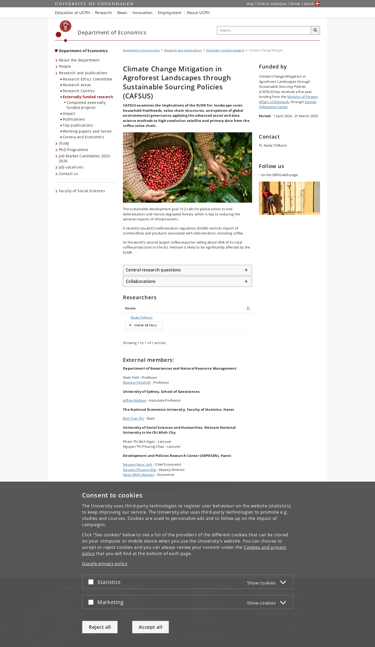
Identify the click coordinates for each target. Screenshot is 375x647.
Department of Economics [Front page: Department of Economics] (83, 50)
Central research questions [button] (153, 270)
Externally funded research (88, 96)
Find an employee (272, 3)
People (65, 66)
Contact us (68, 173)
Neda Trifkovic (136, 317)
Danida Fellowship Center (287, 104)
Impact (69, 113)
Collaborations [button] (141, 281)
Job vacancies (71, 167)
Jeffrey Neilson (134, 423)
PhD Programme (73, 149)
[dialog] (187, 564)
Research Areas (77, 84)
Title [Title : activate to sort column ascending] (161, 308)
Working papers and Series (87, 131)
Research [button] (103, 12)
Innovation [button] (143, 12)
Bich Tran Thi (133, 441)
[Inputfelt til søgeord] (264, 30)
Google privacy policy (105, 564)
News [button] (122, 12)
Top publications (78, 125)
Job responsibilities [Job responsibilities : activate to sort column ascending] (194, 308)
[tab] (187, 270)
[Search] (315, 30)
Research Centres (79, 90)
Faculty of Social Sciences (82, 190)
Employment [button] (170, 12)
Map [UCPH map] (250, 3)
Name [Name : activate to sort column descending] (130, 308)
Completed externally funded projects (86, 105)
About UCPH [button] (198, 12)
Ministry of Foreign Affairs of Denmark (288, 99)
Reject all (100, 627)
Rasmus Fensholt (137, 405)
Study (64, 143)
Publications (74, 119)
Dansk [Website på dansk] (309, 3)
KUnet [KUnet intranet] (295, 3)
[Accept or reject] (92, 581)
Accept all (150, 627)
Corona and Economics (83, 136)
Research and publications (83, 72)
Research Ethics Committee (88, 79)
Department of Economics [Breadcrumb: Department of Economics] (141, 50)
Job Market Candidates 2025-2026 (85, 158)
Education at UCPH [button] (72, 12)
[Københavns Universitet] (64, 31)
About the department (79, 60)
